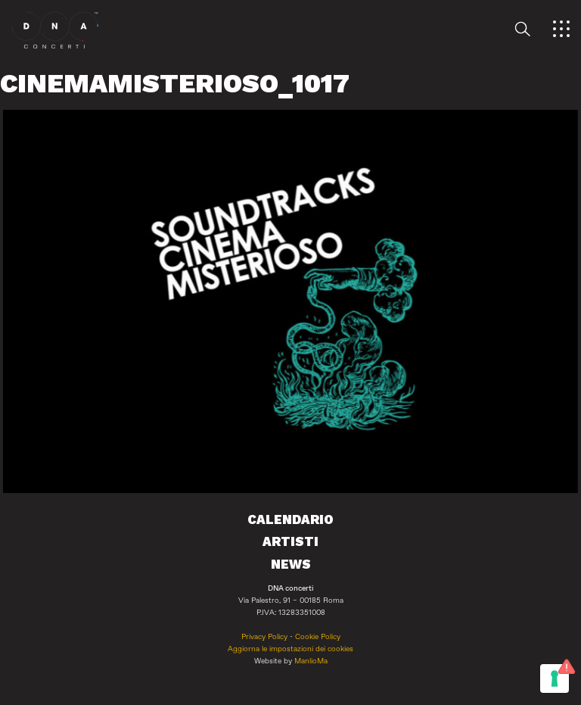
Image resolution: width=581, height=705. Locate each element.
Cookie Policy (317, 636)
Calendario (290, 519)
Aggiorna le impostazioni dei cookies (290, 649)
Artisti (290, 541)
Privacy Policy (264, 636)
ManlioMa (311, 661)
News (291, 564)
